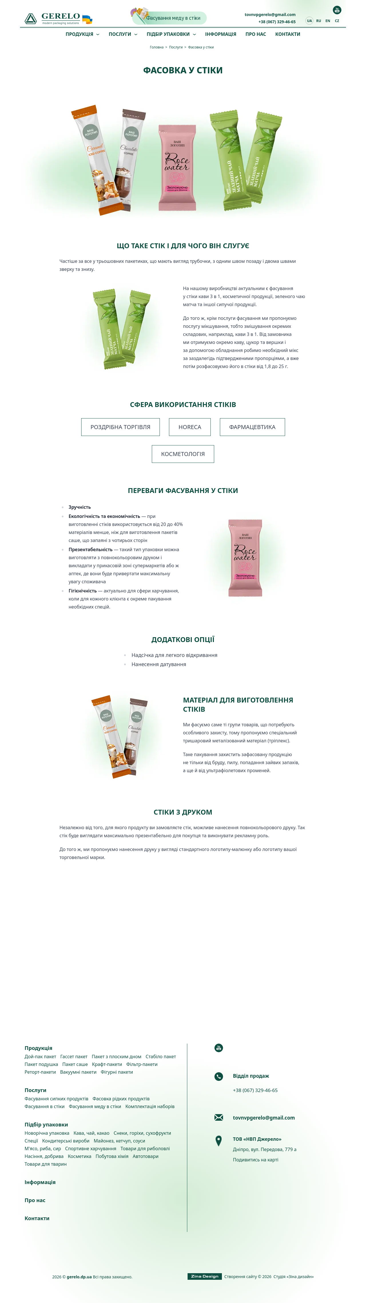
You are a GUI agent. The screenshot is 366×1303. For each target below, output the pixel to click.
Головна (157, 47)
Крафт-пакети (107, 1064)
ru (318, 20)
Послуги (120, 34)
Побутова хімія (112, 1156)
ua (309, 20)
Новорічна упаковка (47, 1133)
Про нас (256, 34)
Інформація (220, 34)
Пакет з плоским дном (117, 1056)
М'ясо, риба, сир (43, 1148)
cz (337, 20)
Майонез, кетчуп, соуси (119, 1141)
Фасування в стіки (45, 1106)
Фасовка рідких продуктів (121, 1098)
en (327, 20)
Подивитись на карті (256, 1160)
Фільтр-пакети (142, 1064)
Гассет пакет (73, 1056)
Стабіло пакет (161, 1056)
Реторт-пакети (40, 1072)
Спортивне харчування (90, 1148)
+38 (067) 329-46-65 (277, 21)
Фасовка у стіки (201, 47)
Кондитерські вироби (66, 1141)
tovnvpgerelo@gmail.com (270, 14)
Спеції (31, 1141)
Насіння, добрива (44, 1156)
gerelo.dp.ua (79, 1276)
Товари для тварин (46, 1164)
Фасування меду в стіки (173, 17)
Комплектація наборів (149, 1106)
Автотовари (145, 1156)
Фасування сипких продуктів (56, 1098)
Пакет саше (75, 1064)
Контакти (288, 34)
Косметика (79, 1156)
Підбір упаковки (168, 34)
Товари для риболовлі (145, 1148)
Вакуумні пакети (78, 1072)
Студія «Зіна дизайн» (294, 1276)
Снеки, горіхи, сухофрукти (142, 1133)
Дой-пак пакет (40, 1056)
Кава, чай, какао (91, 1133)
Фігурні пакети (117, 1072)
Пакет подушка (41, 1064)
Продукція (80, 34)
